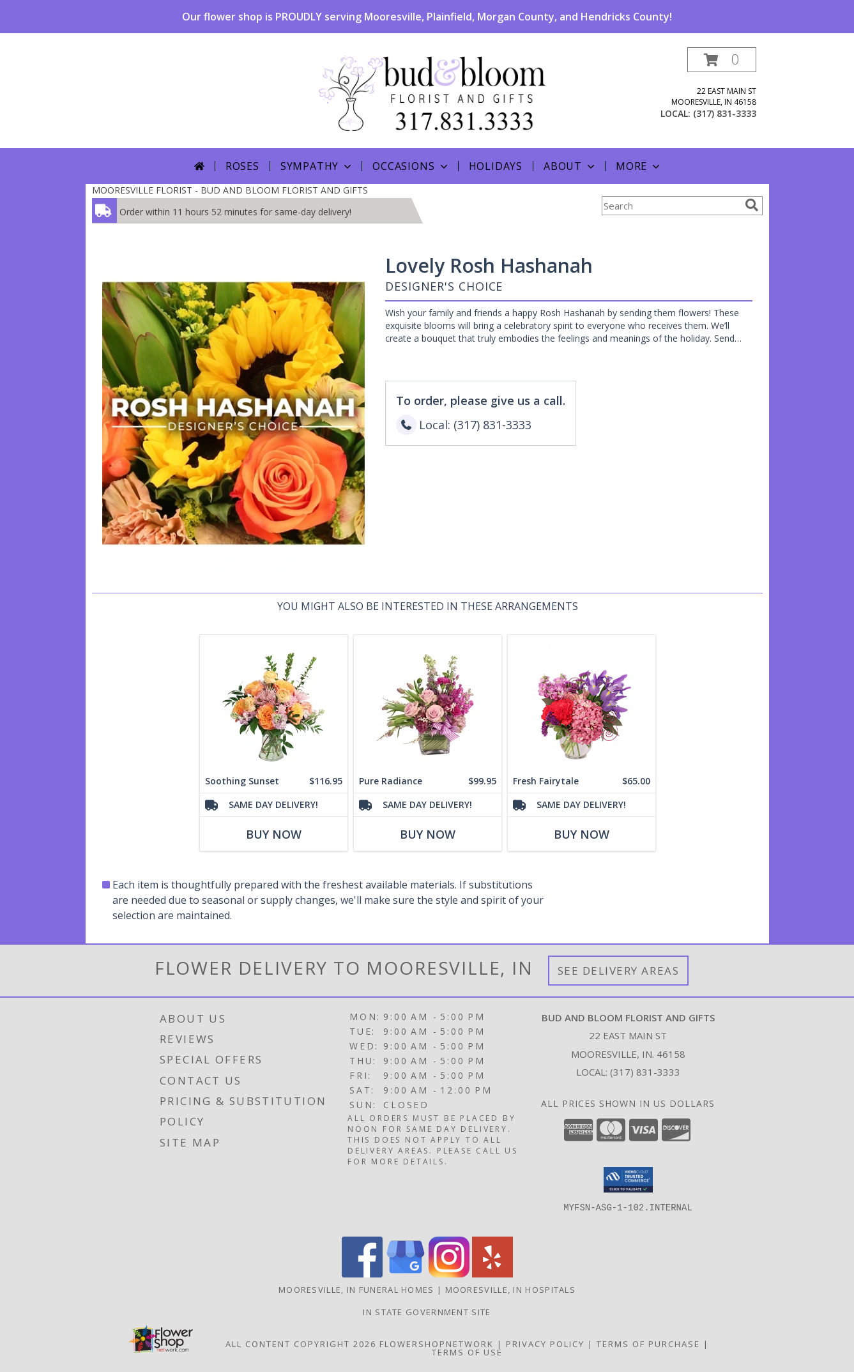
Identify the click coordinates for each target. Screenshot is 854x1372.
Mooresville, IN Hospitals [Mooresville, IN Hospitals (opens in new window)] (510, 1289)
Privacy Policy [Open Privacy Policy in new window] (545, 1344)
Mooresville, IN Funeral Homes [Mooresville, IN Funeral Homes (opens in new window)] (356, 1289)
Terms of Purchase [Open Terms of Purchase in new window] (648, 1344)
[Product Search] (670, 206)
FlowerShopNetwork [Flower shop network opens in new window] (436, 1344)
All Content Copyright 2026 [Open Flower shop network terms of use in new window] (300, 1344)
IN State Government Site (427, 1312)
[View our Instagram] (449, 1274)
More (639, 166)
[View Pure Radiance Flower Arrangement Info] (427, 702)
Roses (242, 166)
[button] (721, 59)
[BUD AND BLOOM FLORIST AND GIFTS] (432, 92)
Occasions (411, 166)
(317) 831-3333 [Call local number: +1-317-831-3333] (724, 113)
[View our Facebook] (362, 1274)
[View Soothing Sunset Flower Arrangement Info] (273, 702)
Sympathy (317, 166)
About (570, 166)
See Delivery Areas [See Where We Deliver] (619, 970)
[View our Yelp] (492, 1274)
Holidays (495, 166)
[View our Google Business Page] (405, 1274)
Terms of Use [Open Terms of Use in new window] (467, 1352)
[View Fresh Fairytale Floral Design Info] (581, 702)
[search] (752, 205)
